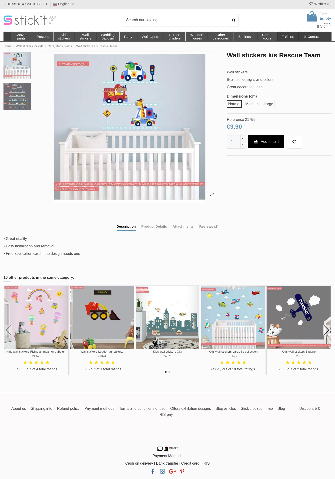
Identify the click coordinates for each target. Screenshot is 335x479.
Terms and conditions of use (142, 408)
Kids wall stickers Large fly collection (233, 351)
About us (18, 408)
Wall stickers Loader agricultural (101, 351)
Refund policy (68, 408)
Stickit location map (257, 408)
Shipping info (41, 408)
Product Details (154, 226)
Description (126, 226)
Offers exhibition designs (190, 408)
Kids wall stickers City (167, 351)
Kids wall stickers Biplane (299, 351)
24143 (36, 356)
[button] (220, 36)
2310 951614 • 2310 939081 (25, 4)
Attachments (183, 226)
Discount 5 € (309, 408)
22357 (299, 356)
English (64, 4)
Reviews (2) (208, 226)
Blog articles (226, 408)
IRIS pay (165, 415)
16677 (233, 356)
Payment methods (99, 408)
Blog (281, 408)
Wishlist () (320, 4)
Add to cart (266, 142)
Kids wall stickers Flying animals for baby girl (36, 351)
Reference (235, 119)
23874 (102, 356)
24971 (167, 356)
